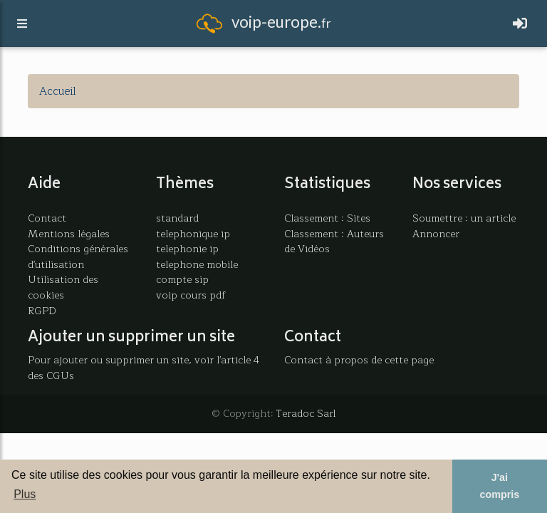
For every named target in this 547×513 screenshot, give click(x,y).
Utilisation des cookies (63, 287)
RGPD (42, 310)
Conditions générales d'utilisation (78, 256)
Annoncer (435, 233)
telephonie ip (187, 248)
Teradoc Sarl (305, 413)
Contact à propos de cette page (359, 359)
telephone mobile (197, 264)
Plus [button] (25, 494)
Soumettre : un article (464, 218)
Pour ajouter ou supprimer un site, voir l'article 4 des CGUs (143, 367)
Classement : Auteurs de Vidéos (334, 241)
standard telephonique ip (193, 225)
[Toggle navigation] (520, 26)
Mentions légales (69, 233)
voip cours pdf (191, 295)
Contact (47, 218)
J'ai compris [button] (499, 486)
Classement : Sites (327, 218)
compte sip (182, 279)
